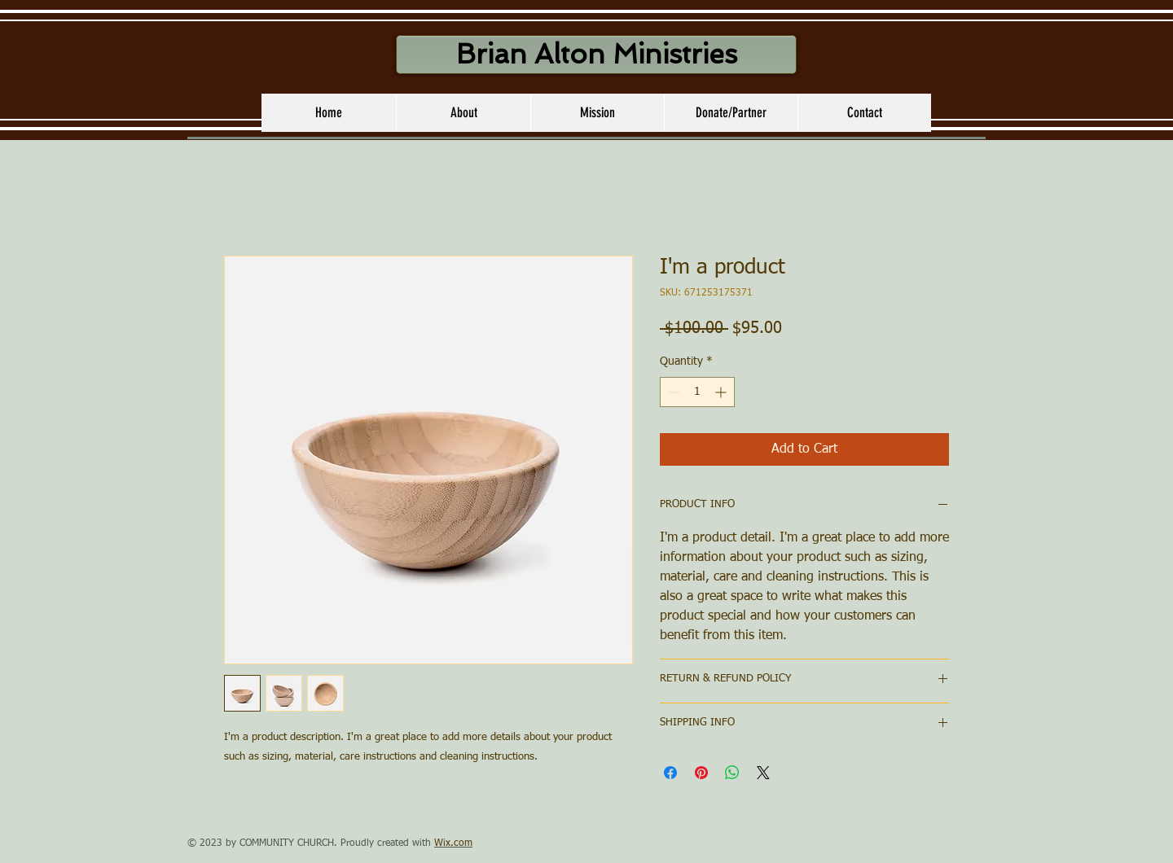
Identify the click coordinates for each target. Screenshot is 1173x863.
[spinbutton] (697, 392)
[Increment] (722, 392)
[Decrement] (672, 392)
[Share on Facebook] (670, 772)
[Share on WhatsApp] (732, 772)
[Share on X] (763, 772)
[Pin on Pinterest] (701, 772)
